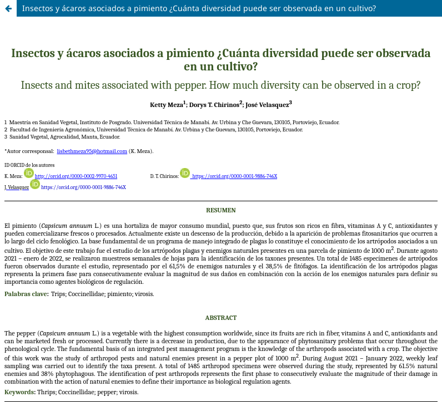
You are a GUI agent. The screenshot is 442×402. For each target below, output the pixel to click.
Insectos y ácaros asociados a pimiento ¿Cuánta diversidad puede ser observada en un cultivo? (199, 8)
